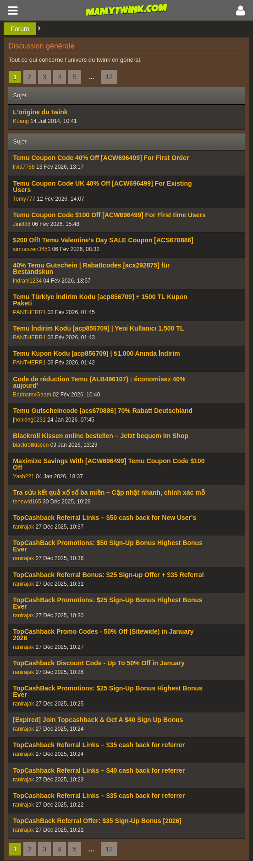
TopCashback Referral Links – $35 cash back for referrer (99, 745)
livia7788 (23, 167)
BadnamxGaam (32, 394)
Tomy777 (24, 199)
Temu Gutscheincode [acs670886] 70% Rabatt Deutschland (102, 410)
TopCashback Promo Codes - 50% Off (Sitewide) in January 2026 (103, 635)
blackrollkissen (31, 445)
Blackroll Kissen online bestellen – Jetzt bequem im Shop (100, 435)
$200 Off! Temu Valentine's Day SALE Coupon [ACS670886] (103, 240)
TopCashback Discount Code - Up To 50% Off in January (98, 663)
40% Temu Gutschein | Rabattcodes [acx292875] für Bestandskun (91, 268)
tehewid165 (27, 501)
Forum (20, 28)
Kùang (21, 121)
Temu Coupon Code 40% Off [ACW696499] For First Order (101, 157)
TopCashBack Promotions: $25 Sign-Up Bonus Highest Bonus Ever (108, 603)
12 (109, 76)
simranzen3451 (31, 249)
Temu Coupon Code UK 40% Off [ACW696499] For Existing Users (102, 186)
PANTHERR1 (29, 312)
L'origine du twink (40, 112)
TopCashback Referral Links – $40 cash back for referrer (99, 770)
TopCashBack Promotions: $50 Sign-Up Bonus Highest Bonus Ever (108, 546)
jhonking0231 (29, 420)
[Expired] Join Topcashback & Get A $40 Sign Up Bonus (98, 719)
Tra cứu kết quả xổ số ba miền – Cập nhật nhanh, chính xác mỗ (108, 492)
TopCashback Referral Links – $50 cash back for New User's (104, 517)
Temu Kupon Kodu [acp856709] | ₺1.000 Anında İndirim (96, 353)
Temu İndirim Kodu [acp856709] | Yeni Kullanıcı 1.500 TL (98, 328)
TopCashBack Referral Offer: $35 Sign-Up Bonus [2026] (97, 820)
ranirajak (23, 527)
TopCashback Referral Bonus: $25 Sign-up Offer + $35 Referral (108, 574)
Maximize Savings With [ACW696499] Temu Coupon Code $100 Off (108, 464)
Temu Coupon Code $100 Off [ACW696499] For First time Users (109, 215)
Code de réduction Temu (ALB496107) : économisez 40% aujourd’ (99, 382)
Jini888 (21, 224)
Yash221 (23, 476)
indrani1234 (27, 281)
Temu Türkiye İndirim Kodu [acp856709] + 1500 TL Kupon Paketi (100, 300)
